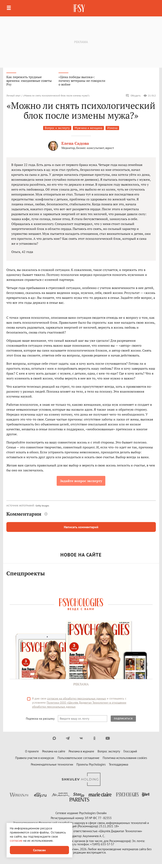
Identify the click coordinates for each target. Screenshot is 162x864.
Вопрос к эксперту (57, 128)
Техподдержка (118, 764)
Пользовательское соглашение (78, 758)
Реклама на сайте (53, 751)
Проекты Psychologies (91, 764)
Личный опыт (13, 95)
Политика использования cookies (125, 758)
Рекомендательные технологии (52, 764)
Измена (112, 128)
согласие (16, 840)
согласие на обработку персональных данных (76, 698)
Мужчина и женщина (88, 128)
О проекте (32, 751)
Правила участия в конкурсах (34, 758)
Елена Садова (75, 143)
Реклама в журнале (81, 751)
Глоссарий (130, 751)
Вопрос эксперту (109, 751)
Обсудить (133, 95)
